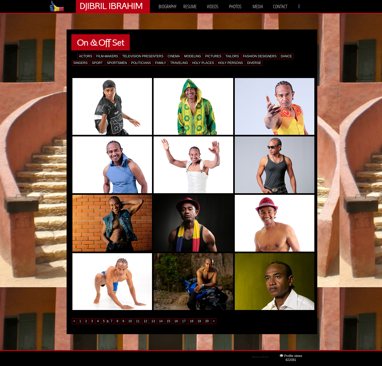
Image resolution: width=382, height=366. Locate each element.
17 (184, 321)
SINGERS (80, 63)
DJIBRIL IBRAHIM (111, 5)
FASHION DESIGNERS (260, 56)
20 (207, 321)
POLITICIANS (141, 63)
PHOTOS (235, 6)
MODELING (192, 56)
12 (145, 321)
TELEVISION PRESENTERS (142, 56)
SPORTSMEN (117, 63)
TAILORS (232, 56)
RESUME (190, 6)
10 (130, 321)
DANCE (286, 56)
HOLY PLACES (203, 63)
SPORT (97, 63)
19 (199, 321)
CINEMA (174, 56)
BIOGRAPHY (167, 6)
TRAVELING (179, 63)
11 (138, 321)
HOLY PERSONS (230, 63)
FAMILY (160, 63)
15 (168, 321)
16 (176, 321)
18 (191, 321)
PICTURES (213, 56)
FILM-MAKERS (107, 56)
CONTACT (280, 6)
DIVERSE (254, 63)
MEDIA (258, 6)
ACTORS (85, 56)
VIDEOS (212, 6)
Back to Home (260, 356)
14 (161, 321)
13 (153, 321)
